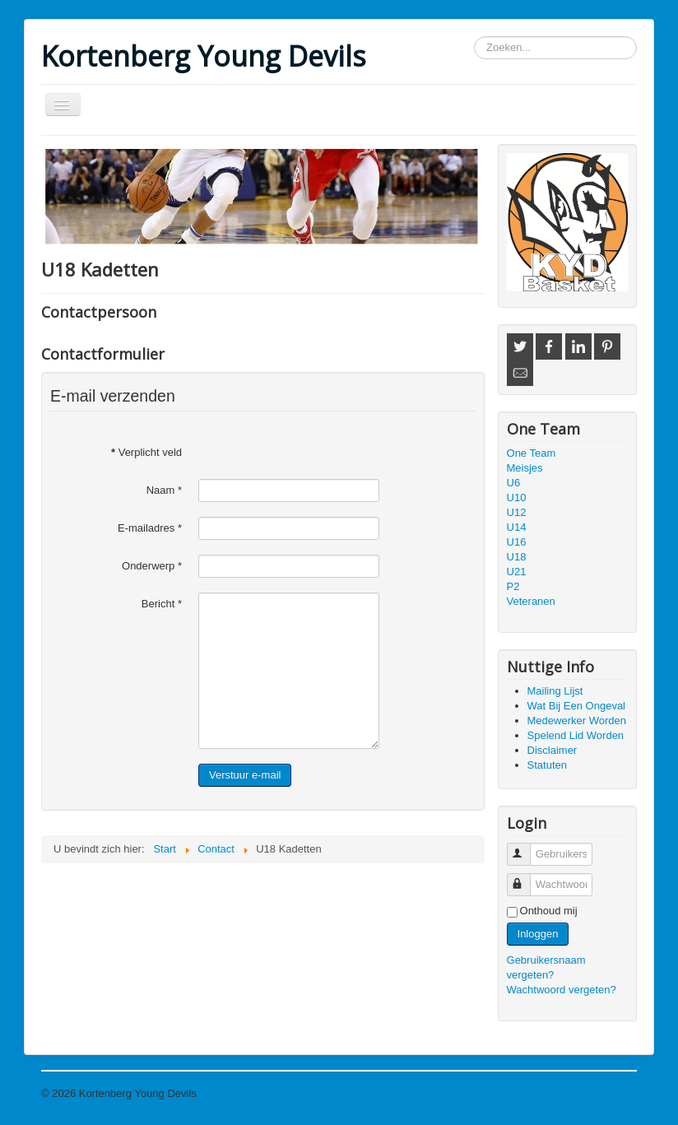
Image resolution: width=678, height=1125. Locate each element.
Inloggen (538, 933)
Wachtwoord (526, 877)
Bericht (162, 603)
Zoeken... (474, 36)
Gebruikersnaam (526, 847)
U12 (517, 512)
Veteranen (531, 601)
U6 (514, 482)
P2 (513, 586)
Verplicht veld (146, 452)
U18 (517, 557)
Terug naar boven (595, 1093)
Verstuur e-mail (245, 775)
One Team (531, 453)
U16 (517, 542)
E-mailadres (150, 528)
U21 (517, 571)
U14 (517, 527)
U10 (517, 497)
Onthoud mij (549, 910)
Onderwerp (152, 566)
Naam (164, 490)
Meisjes (525, 468)
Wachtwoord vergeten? (561, 989)
